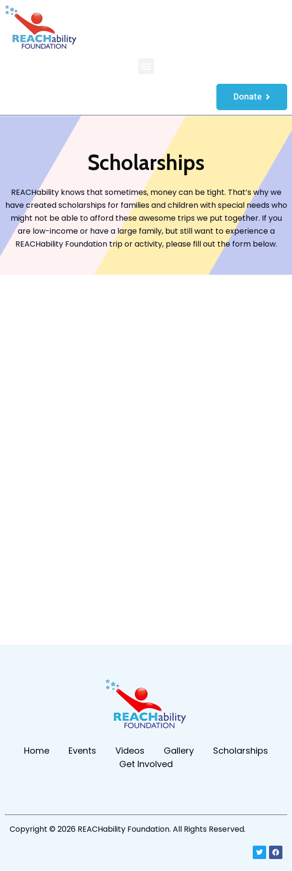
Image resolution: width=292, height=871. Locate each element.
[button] (146, 66)
